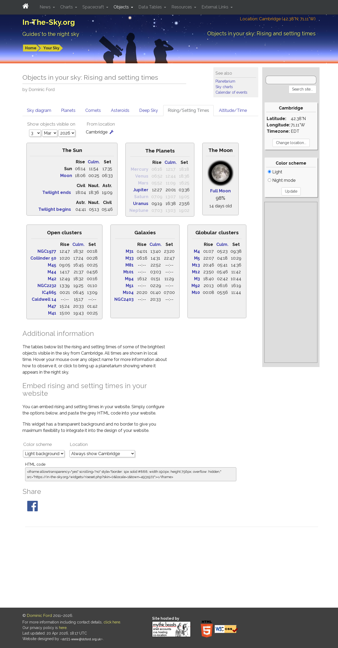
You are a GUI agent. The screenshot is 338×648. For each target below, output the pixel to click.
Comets (93, 110)
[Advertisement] (291, 282)
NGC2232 (46, 285)
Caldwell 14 (44, 299)
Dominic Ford (39, 615)
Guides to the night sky (50, 34)
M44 (52, 271)
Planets (68, 110)
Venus (141, 176)
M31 (130, 251)
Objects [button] (122, 6)
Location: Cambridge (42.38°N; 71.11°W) (278, 18)
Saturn (141, 196)
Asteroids (120, 110)
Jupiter (140, 189)
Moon (66, 175)
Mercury (139, 169)
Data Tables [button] (150, 6)
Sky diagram (39, 110)
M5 (197, 258)
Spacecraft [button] (93, 6)
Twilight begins (54, 209)
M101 (128, 271)
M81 (129, 265)
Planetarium (225, 81)
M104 (128, 292)
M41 (52, 313)
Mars (143, 182)
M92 (195, 285)
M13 (196, 265)
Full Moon (220, 190)
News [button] (46, 6)
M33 (129, 258)
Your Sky (51, 48)
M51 (130, 285)
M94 (129, 278)
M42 (52, 278)
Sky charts (224, 87)
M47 (52, 306)
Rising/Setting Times (188, 110)
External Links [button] (215, 6)
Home (30, 48)
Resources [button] (182, 6)
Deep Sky (148, 110)
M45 (52, 265)
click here (112, 622)
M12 (196, 271)
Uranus (140, 203)
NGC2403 (124, 299)
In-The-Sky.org (48, 22)
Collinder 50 (43, 258)
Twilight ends (56, 192)
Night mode (281, 180)
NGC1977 (46, 251)
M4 (197, 251)
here (63, 628)
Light (275, 171)
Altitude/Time (233, 110)
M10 (196, 292)
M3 (197, 278)
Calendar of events (231, 92)
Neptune (138, 210)
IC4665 (49, 292)
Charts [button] (67, 6)
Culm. (94, 161)
